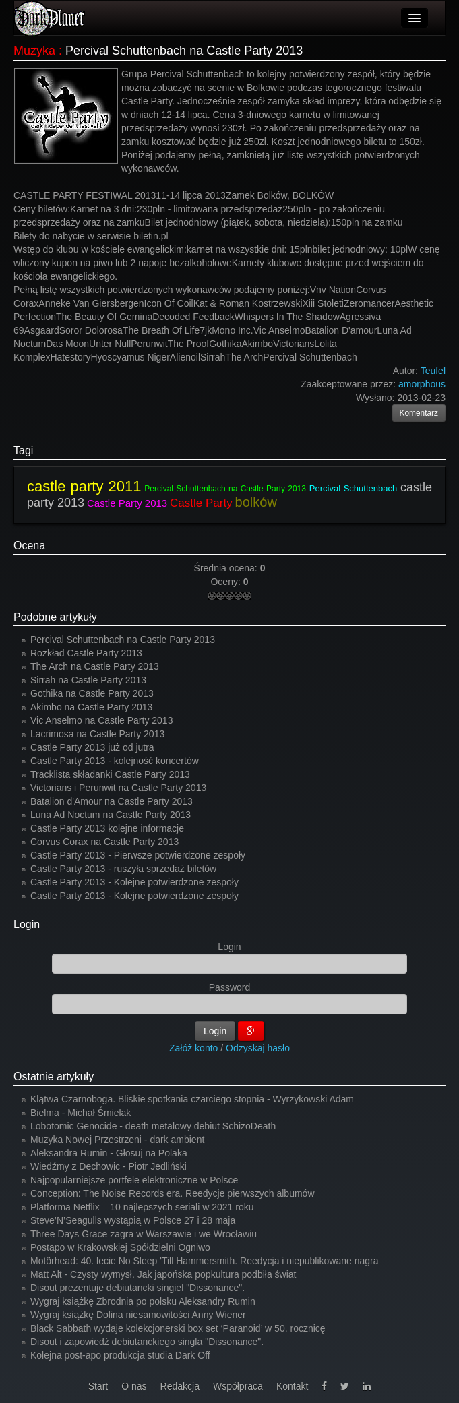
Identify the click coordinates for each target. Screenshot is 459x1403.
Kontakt (292, 1386)
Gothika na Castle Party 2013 (92, 693)
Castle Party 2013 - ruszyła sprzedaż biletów (123, 868)
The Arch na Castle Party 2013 (94, 666)
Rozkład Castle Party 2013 (86, 653)
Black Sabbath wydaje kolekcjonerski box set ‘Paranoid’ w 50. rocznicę (178, 1328)
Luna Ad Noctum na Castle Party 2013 (110, 814)
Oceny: (226, 581)
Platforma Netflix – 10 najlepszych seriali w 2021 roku (142, 1207)
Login (26, 924)
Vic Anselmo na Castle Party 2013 (101, 720)
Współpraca (238, 1386)
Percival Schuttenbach (353, 488)
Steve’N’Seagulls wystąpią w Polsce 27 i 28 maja (132, 1220)
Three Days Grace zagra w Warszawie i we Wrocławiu (143, 1233)
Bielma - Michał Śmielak (80, 1112)
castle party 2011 (84, 486)
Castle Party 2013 (127, 503)
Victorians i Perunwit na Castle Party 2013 (118, 787)
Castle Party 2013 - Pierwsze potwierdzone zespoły (137, 855)
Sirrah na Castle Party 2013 (88, 680)
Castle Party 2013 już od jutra (92, 747)
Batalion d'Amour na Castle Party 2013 (111, 801)
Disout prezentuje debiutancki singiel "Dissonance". (137, 1287)
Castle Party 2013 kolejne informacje (107, 828)
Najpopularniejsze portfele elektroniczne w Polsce (134, 1180)
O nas (133, 1386)
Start (98, 1386)
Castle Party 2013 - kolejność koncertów (114, 760)
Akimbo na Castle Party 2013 (91, 707)
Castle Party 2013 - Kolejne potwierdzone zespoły (134, 882)
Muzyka (34, 50)
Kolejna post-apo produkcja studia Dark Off (120, 1355)
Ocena (29, 545)
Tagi (23, 450)
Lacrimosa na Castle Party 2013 (97, 733)
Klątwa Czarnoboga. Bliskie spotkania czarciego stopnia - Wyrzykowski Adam (192, 1099)
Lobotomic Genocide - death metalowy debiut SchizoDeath (153, 1126)
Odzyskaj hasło (258, 1047)
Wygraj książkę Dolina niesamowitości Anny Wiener (138, 1314)
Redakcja (180, 1386)
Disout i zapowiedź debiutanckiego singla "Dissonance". (147, 1341)
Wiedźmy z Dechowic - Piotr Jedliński (108, 1166)
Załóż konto (193, 1047)
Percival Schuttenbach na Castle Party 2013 (225, 488)
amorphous (422, 384)
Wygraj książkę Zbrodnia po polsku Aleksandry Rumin (142, 1301)
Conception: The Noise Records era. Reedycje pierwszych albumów (172, 1193)
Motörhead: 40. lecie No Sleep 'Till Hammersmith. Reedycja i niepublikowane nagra (204, 1260)
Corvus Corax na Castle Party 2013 (104, 841)
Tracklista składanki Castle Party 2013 (110, 774)
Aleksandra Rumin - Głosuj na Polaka (108, 1153)
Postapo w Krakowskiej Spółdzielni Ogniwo (120, 1247)
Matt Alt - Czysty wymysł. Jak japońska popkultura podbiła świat (163, 1274)
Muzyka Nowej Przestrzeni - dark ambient (117, 1139)
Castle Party (201, 503)
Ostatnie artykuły (53, 1076)
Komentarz (419, 413)
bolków (256, 502)
